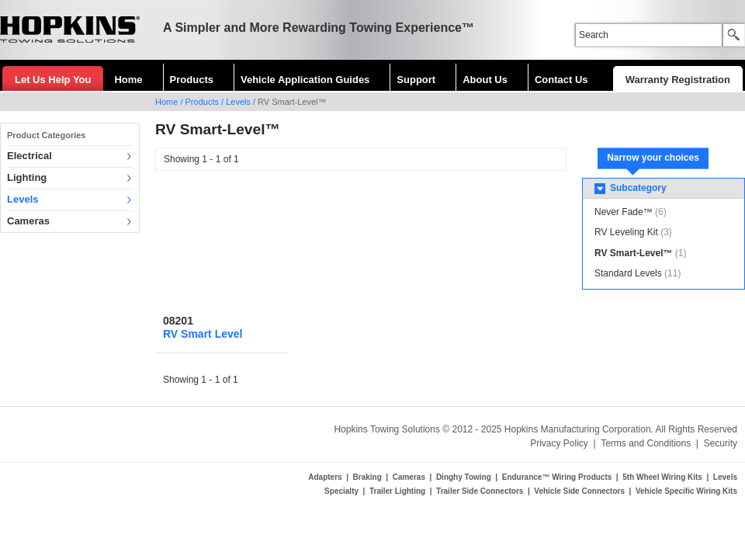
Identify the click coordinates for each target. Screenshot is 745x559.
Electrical (29, 155)
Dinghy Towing (463, 477)
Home (128, 79)
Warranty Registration (677, 79)
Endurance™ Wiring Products (557, 477)
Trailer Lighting (397, 491)
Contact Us (561, 79)
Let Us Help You (53, 79)
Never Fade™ (623, 212)
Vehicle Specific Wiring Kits (686, 491)
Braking (367, 477)
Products (191, 79)
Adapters (324, 477)
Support (416, 79)
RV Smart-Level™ (633, 253)
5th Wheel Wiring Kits (662, 477)
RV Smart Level (202, 334)
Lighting (27, 177)
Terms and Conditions (646, 443)
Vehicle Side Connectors (579, 491)
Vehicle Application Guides (305, 79)
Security (720, 443)
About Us (485, 79)
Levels (238, 101)
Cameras (28, 221)
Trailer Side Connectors (479, 491)
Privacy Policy (559, 443)
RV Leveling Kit (626, 232)
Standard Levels (628, 273)
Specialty (341, 491)
